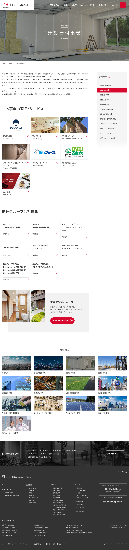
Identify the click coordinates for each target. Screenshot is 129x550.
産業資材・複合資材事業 (108, 119)
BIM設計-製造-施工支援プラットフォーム (113, 488)
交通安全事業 (104, 104)
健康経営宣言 (32, 502)
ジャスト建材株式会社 (41, 533)
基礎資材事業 (104, 95)
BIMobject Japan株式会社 (41, 527)
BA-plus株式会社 (39, 535)
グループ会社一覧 (33, 498)
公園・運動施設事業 (106, 109)
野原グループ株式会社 (8, 525)
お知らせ (79, 493)
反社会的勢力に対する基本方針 (42, 544)
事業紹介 (104, 76)
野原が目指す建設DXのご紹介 (13, 495)
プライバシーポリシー (25, 544)
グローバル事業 (105, 133)
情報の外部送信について (59, 544)
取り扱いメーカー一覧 (63, 320)
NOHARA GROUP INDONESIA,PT (74, 530)
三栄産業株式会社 (39, 530)
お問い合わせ (115, 453)
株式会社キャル (7, 535)
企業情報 (29, 485)
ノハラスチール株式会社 (9, 527)
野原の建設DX (7, 489)
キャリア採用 (81, 507)
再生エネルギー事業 (107, 128)
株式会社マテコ (39, 525)
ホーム (4, 485)
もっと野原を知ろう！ (86, 496)
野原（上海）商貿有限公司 (72, 527)
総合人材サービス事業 (107, 138)
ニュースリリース (82, 490)
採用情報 (79, 501)
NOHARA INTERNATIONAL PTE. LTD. (75, 525)
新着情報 (79, 488)
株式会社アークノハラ (9, 533)
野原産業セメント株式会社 (9, 530)
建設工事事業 (104, 100)
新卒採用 (80, 505)
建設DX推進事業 (105, 85)
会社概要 (31, 495)
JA (113, 5)
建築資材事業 (104, 90)
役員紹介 (31, 493)
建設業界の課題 (9, 492)
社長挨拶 (31, 490)
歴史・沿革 (31, 500)
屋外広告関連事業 (106, 114)
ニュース (78, 485)
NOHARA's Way (33, 488)
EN (116, 5)
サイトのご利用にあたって (9, 544)
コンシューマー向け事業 (108, 124)
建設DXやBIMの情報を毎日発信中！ (113, 500)
